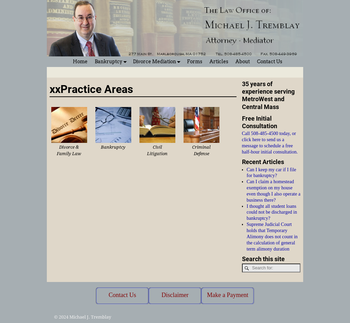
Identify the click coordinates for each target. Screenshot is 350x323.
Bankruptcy (112, 61)
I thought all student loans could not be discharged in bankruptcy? (272, 212)
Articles (219, 61)
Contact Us (269, 61)
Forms (194, 61)
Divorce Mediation (158, 61)
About (242, 61)
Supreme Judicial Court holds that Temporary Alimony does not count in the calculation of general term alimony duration (272, 236)
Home (80, 61)
